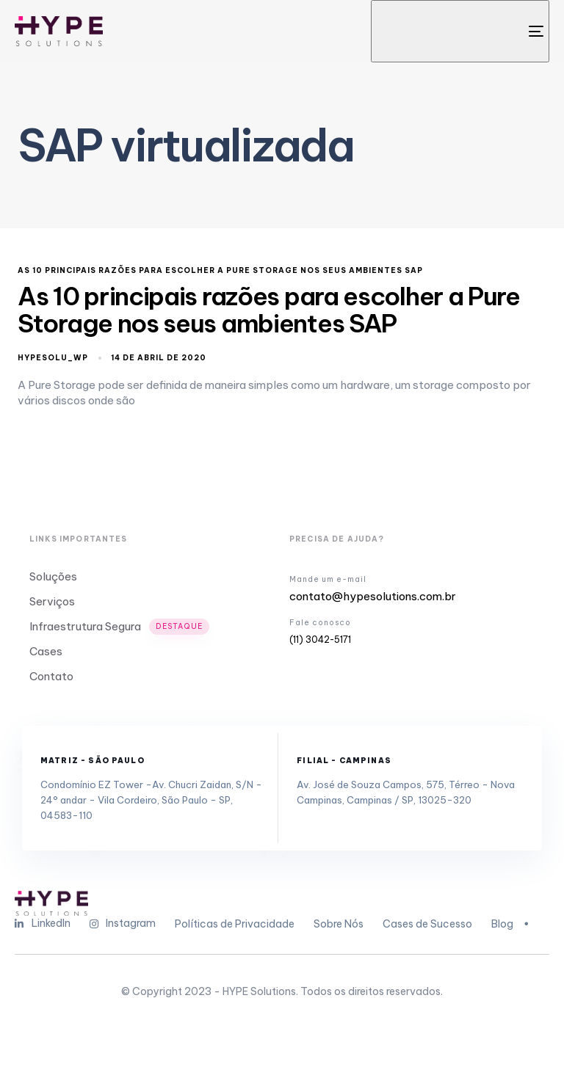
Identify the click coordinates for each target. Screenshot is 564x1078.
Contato (51, 676)
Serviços (52, 601)
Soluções (53, 576)
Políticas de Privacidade (234, 923)
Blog (511, 923)
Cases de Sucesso (427, 923)
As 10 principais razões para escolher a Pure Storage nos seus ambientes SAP (220, 270)
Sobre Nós (339, 923)
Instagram (123, 923)
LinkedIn (42, 923)
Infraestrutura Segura (119, 626)
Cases (45, 651)
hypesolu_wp (53, 358)
